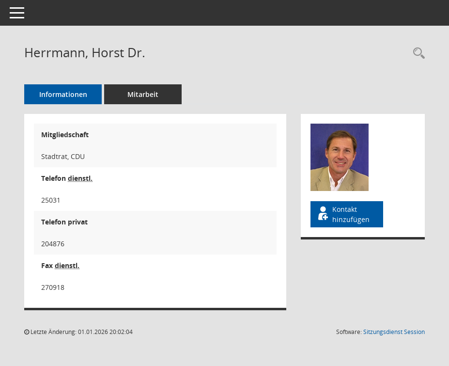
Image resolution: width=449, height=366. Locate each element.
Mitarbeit (142, 94)
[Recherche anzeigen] (416, 54)
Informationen (63, 94)
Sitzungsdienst (394, 332)
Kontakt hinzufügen (343, 214)
